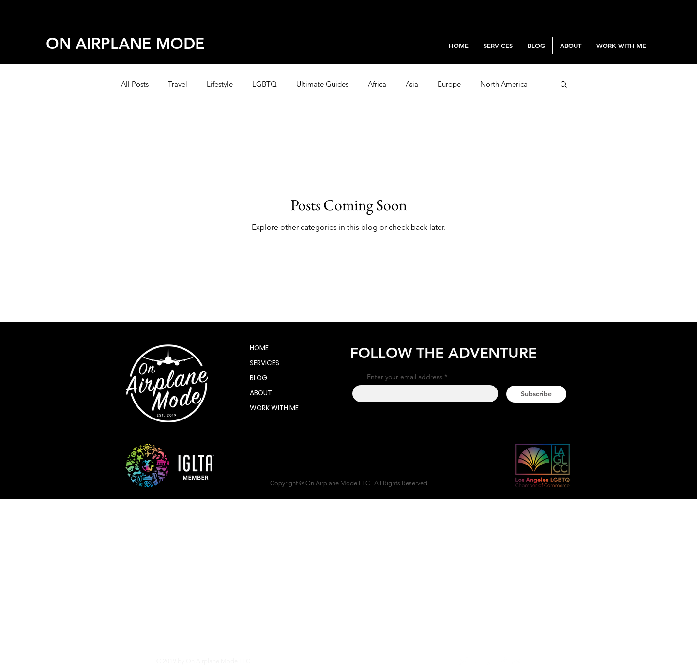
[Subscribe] (536, 394)
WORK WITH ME (265, 408)
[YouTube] (516, 661)
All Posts (135, 84)
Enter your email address (404, 376)
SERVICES (264, 363)
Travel (177, 84)
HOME (259, 348)
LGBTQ (264, 84)
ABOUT (261, 393)
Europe (449, 84)
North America (504, 84)
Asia (412, 84)
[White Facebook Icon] (476, 661)
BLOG (258, 378)
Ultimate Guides (322, 84)
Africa (377, 84)
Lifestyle (220, 84)
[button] (563, 85)
